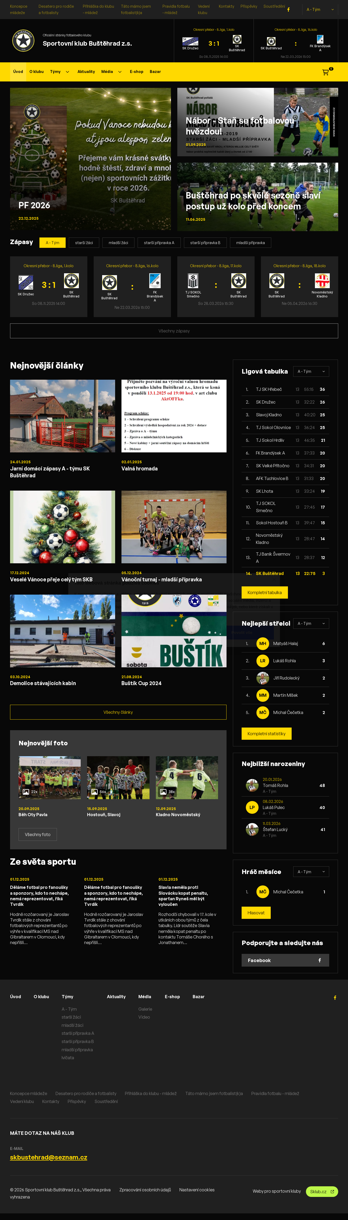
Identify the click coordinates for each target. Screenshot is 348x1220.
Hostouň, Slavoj (105, 824)
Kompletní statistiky (267, 733)
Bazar (155, 71)
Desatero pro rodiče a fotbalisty (86, 1099)
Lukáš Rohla (284, 660)
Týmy (59, 71)
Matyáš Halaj (285, 643)
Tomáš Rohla (275, 785)
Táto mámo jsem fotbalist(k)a (214, 1099)
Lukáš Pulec (274, 807)
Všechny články (118, 722)
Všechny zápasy (174, 331)
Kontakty (226, 6)
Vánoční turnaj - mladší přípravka (170, 584)
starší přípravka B (205, 242)
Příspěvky (249, 6)
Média (111, 71)
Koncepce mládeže (28, 1099)
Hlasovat (256, 912)
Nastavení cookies (197, 1196)
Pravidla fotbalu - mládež (275, 1099)
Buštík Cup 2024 (146, 691)
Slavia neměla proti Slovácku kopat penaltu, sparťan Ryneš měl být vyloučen (187, 907)
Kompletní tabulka (265, 592)
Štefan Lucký (275, 829)
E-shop (136, 71)
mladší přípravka (250, 242)
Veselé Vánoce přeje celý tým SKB (61, 584)
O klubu (36, 71)
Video (150, 1023)
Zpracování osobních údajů (145, 1196)
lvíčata (71, 1064)
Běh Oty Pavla (35, 824)
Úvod (18, 71)
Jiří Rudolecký (286, 678)
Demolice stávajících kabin (50, 691)
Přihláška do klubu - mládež (151, 1099)
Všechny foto (38, 844)
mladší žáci (118, 242)
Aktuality (86, 71)
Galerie (152, 1015)
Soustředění (274, 6)
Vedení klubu (22, 1107)
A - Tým (320, 9)
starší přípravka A (159, 242)
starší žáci (84, 242)
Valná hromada (143, 469)
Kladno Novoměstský (180, 824)
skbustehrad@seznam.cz (48, 1163)
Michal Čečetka (288, 712)
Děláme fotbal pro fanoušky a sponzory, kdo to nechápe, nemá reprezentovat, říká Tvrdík (39, 910)
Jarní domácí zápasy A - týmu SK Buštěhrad (59, 473)
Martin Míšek (285, 695)
